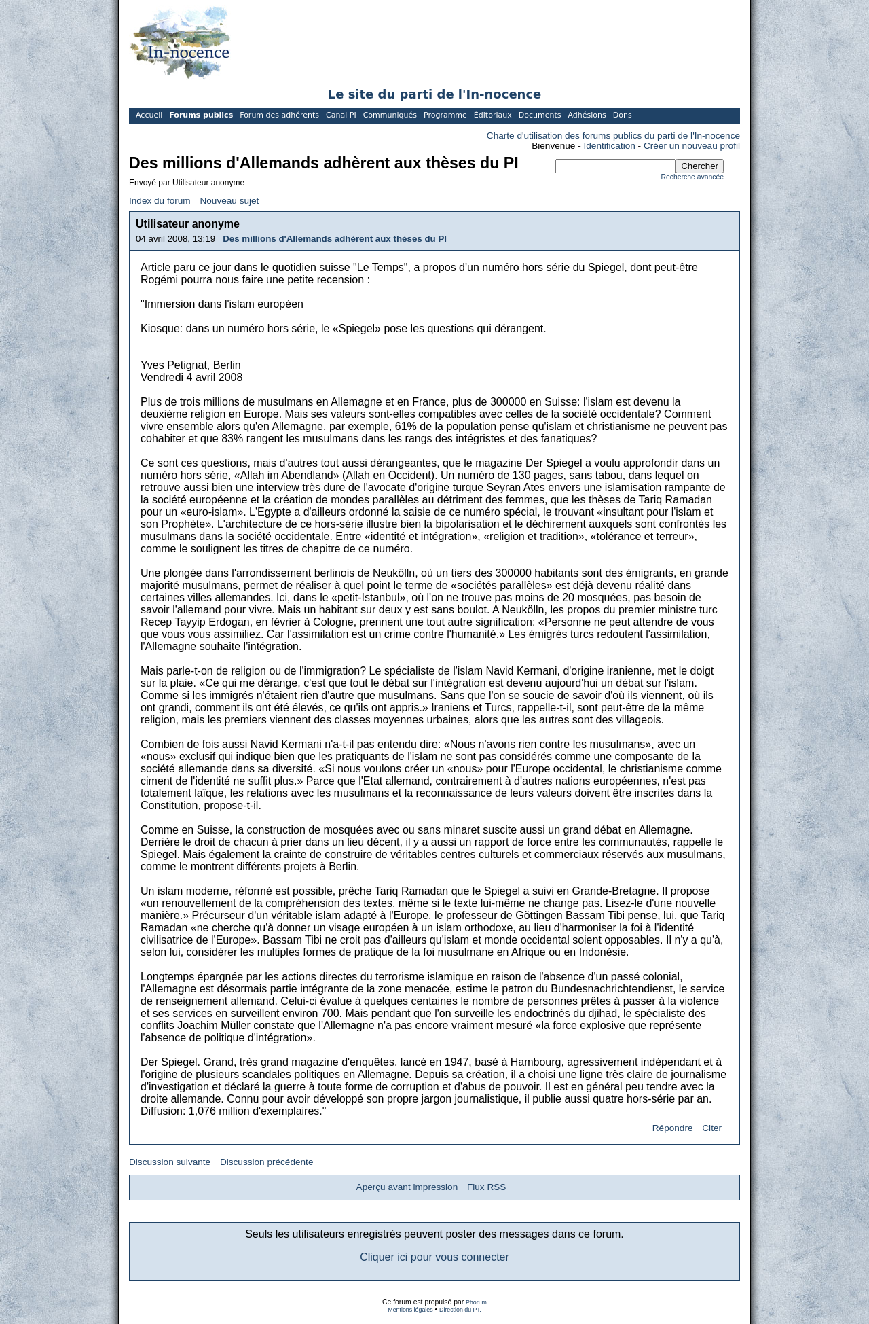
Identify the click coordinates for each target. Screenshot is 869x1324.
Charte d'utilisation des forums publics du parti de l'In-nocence (613, 135)
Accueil (149, 115)
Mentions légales (410, 1309)
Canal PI (341, 115)
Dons (622, 115)
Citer (712, 1128)
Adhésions (587, 115)
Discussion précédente (267, 1162)
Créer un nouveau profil (692, 146)
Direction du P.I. (460, 1309)
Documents (540, 115)
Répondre (672, 1128)
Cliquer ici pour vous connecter (434, 1257)
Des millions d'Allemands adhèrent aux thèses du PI (335, 239)
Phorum (476, 1302)
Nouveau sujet (229, 201)
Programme (445, 115)
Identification (609, 146)
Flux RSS (486, 1187)
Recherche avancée (692, 177)
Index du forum (160, 201)
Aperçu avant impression (407, 1187)
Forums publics (201, 115)
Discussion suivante (169, 1162)
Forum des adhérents (279, 115)
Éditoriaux (493, 115)
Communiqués (390, 115)
